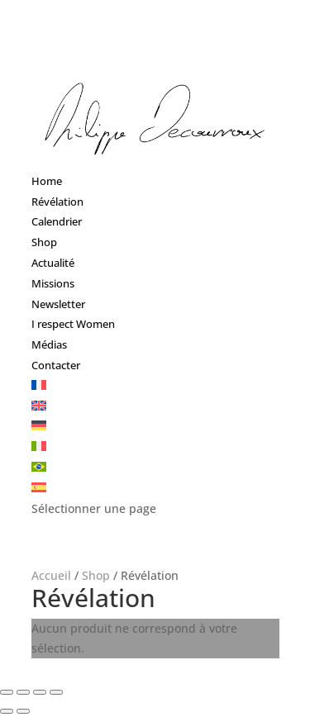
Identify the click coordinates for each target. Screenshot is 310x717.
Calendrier (56, 221)
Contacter (55, 365)
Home (46, 180)
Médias (49, 344)
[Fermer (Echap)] (6, 692)
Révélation (57, 201)
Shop (44, 242)
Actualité (52, 262)
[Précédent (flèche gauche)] (6, 711)
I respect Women (73, 323)
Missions (52, 283)
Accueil (51, 575)
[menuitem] (38, 385)
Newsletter (58, 304)
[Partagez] (23, 692)
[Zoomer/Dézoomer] (56, 692)
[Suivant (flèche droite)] (23, 711)
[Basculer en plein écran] (39, 692)
